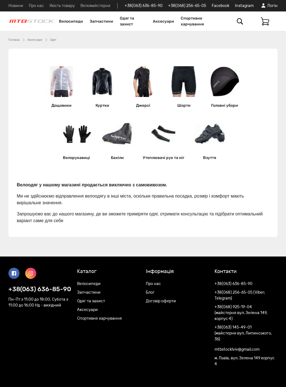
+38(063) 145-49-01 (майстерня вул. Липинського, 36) (243, 333)
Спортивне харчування (192, 21)
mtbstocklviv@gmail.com (236, 349)
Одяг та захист (127, 21)
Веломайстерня (95, 5)
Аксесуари (163, 21)
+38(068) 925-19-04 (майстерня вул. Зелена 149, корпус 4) (241, 313)
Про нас (36, 5)
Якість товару (62, 5)
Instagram (244, 5)
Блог (150, 292)
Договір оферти (161, 301)
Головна (14, 40)
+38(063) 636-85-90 (144, 5)
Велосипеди (71, 21)
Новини (15, 5)
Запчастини (101, 21)
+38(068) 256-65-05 (187, 5)
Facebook (220, 5)
